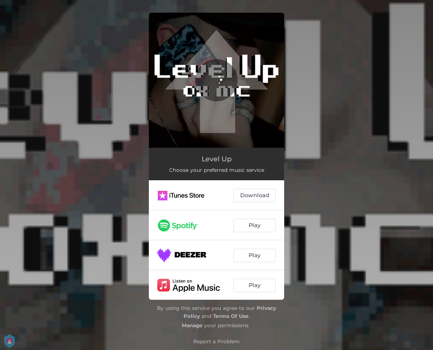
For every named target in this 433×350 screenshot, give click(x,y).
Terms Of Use (231, 316)
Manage (192, 325)
